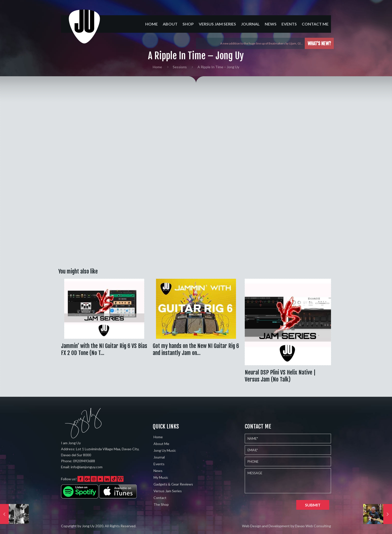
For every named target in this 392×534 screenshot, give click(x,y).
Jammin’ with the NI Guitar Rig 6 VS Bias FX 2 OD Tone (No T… (104, 349)
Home (157, 67)
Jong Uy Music (165, 450)
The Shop (161, 504)
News (158, 470)
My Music (161, 477)
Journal (159, 457)
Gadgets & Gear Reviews (173, 484)
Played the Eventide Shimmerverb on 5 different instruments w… (259, 43)
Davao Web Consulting (313, 526)
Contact (160, 498)
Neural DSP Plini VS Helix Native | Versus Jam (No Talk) (280, 376)
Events (159, 464)
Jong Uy (88, 526)
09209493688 (84, 461)
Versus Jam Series (168, 491)
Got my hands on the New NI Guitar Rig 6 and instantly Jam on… (196, 349)
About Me (161, 444)
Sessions (180, 67)
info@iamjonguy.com (86, 467)
